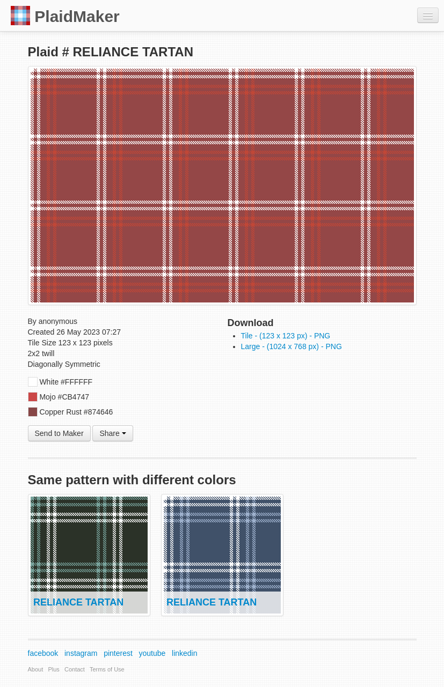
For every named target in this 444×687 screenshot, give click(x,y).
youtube (152, 653)
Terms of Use (107, 669)
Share (112, 433)
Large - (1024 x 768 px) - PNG (291, 346)
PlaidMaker (65, 15)
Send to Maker (59, 433)
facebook (43, 653)
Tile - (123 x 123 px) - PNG (286, 335)
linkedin (184, 653)
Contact (74, 669)
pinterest (118, 653)
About (35, 669)
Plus (53, 669)
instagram (80, 653)
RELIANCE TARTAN (78, 602)
